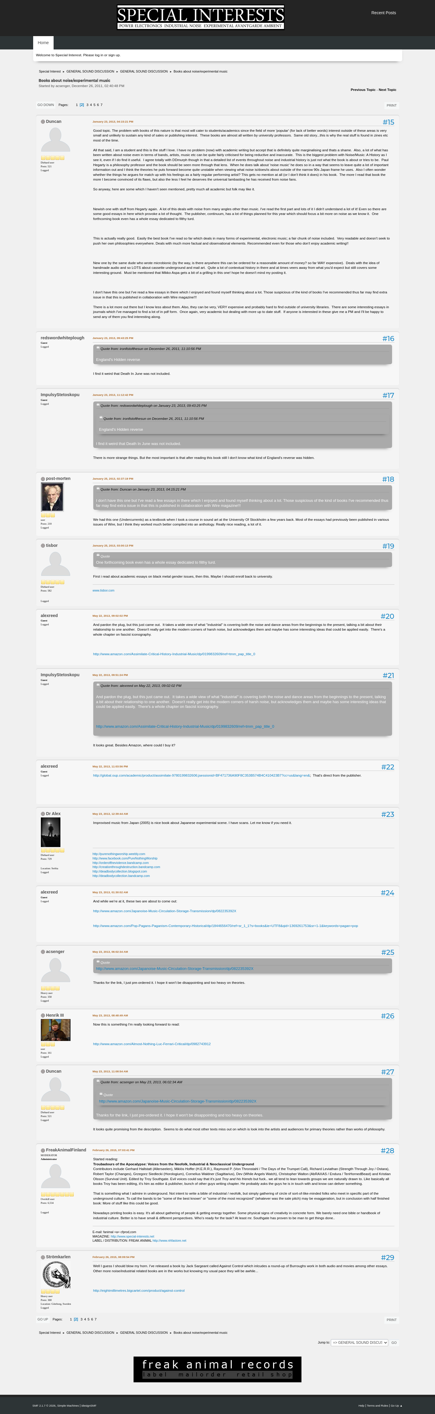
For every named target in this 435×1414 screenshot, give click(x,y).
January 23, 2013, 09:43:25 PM (113, 338)
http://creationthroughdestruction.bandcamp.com (126, 867)
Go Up (43, 1319)
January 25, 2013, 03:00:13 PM (113, 545)
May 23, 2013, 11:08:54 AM (110, 1071)
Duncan (53, 121)
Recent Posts (383, 12)
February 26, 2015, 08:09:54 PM (114, 1257)
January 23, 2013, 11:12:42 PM (113, 394)
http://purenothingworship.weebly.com (119, 854)
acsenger (55, 951)
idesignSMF (89, 1405)
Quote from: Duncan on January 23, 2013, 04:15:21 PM (143, 489)
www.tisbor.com (104, 590)
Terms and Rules (377, 1405)
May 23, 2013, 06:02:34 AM (110, 951)
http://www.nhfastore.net (169, 1240)
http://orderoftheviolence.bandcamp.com (121, 863)
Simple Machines (68, 1405)
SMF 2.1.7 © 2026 (44, 1405)
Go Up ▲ (397, 1405)
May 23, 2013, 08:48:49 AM (110, 1015)
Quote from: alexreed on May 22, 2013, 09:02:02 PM (141, 685)
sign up (114, 55)
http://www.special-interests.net (132, 1236)
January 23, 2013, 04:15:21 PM (113, 121)
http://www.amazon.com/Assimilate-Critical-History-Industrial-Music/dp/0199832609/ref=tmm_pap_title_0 (174, 654)
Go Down (46, 105)
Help (362, 1405)
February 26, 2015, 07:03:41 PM (114, 1150)
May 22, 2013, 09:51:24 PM (110, 675)
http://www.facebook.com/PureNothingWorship (125, 858)
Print (392, 105)
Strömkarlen (58, 1256)
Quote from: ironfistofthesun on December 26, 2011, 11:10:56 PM (151, 349)
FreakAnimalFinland (66, 1150)
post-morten (58, 478)
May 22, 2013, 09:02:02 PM (110, 615)
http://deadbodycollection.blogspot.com (120, 871)
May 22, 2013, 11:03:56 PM (110, 766)
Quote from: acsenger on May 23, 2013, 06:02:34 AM (141, 1082)
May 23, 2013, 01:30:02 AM (110, 892)
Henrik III (55, 1015)
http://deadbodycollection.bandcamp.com (121, 876)
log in (99, 55)
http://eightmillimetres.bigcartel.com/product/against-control (139, 1290)
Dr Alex (53, 813)
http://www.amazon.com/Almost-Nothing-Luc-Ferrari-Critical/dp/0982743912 (152, 1044)
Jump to (323, 1342)
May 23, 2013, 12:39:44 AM (110, 813)
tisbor (51, 545)
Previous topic (363, 90)
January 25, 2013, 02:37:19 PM (113, 478)
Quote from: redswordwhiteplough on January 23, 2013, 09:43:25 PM (154, 405)
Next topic (388, 90)
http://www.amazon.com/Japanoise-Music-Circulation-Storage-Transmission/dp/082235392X (164, 911)
